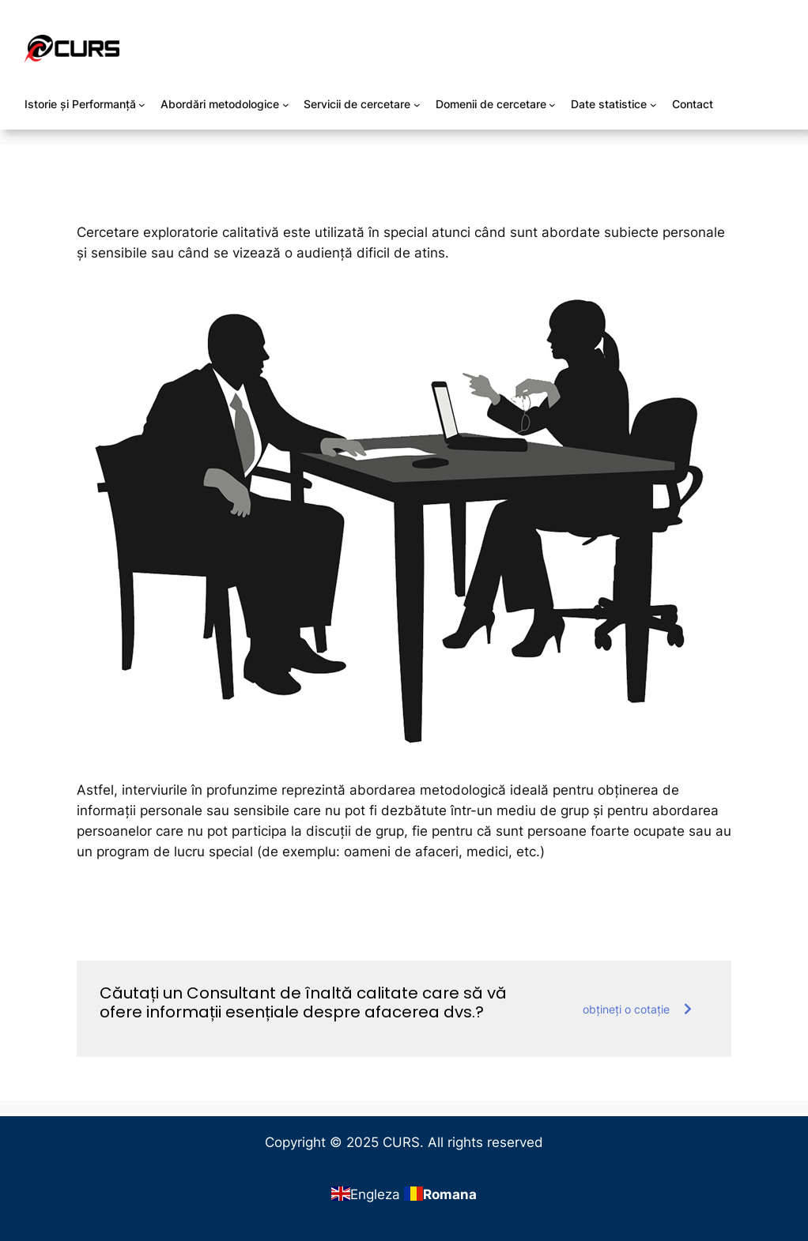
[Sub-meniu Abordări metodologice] (285, 104)
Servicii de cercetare (357, 104)
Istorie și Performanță (80, 104)
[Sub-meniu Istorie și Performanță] (141, 104)
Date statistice (609, 104)
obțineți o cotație (637, 1009)
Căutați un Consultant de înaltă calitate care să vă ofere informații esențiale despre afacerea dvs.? (303, 1002)
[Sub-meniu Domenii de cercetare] (552, 104)
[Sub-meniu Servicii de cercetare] (417, 104)
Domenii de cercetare (491, 104)
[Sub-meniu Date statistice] (653, 104)
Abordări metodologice (219, 104)
